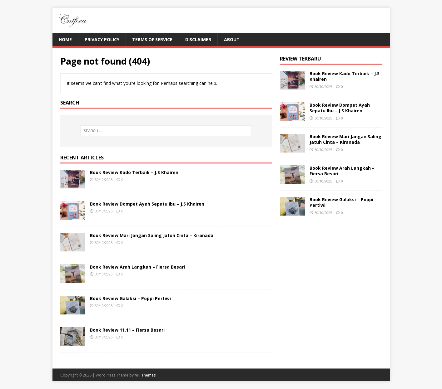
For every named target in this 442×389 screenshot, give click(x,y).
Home (65, 39)
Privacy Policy (102, 39)
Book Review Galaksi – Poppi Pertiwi (130, 298)
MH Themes (145, 375)
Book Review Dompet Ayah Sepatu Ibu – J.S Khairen (147, 204)
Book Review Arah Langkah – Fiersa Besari (137, 267)
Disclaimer (198, 39)
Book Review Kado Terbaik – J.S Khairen (134, 172)
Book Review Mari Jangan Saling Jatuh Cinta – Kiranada (151, 235)
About (232, 39)
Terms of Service (152, 39)
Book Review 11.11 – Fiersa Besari (127, 330)
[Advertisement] (331, 269)
